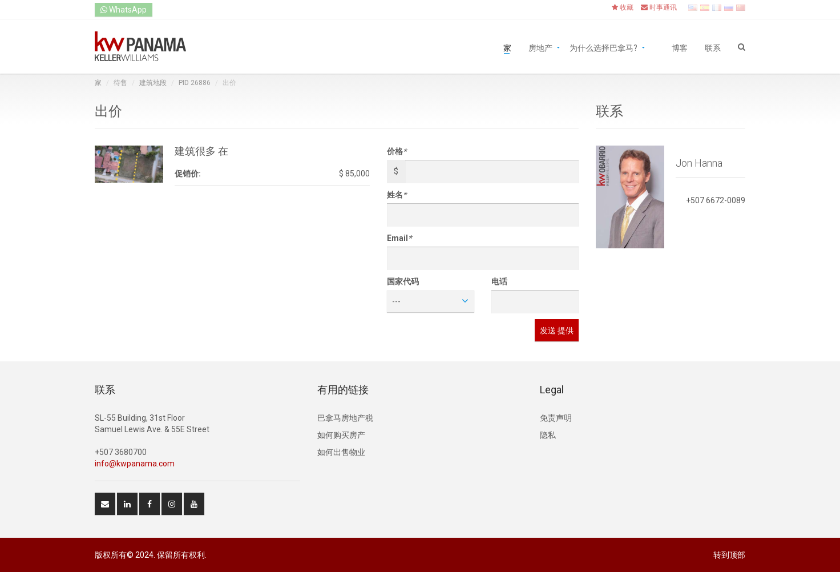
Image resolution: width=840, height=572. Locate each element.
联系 (713, 47)
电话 (499, 281)
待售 (120, 83)
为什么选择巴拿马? (603, 47)
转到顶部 (729, 554)
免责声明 (556, 417)
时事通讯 (659, 7)
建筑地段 (153, 83)
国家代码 (403, 281)
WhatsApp (123, 9)
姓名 (396, 194)
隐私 (548, 435)
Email (399, 238)
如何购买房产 (341, 435)
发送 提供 (557, 330)
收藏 (622, 7)
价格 (396, 151)
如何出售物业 (341, 452)
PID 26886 (195, 83)
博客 (680, 47)
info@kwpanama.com (135, 463)
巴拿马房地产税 (345, 417)
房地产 (540, 47)
